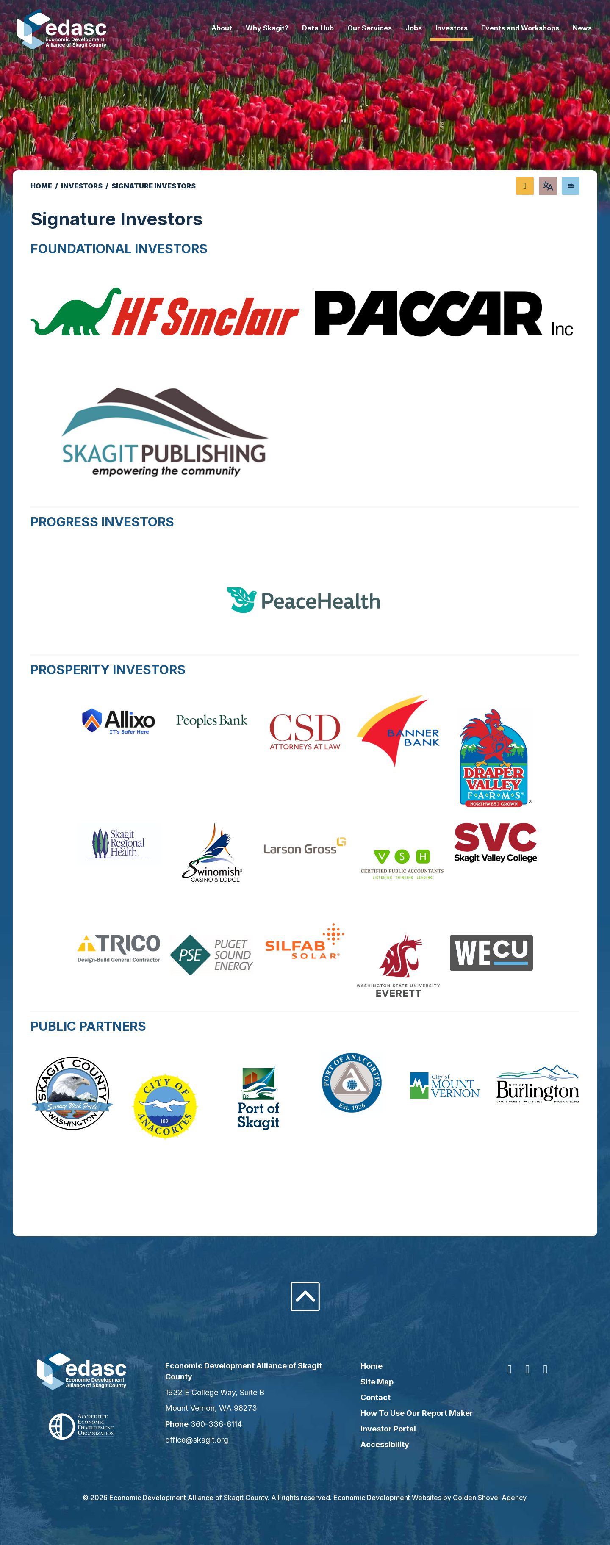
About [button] (207, 28)
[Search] (571, 186)
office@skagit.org (203, 1439)
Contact (373, 1397)
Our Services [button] (355, 28)
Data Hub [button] (304, 28)
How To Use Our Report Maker (414, 1413)
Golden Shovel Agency (489, 1497)
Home (369, 1366)
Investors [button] (437, 28)
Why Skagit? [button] (253, 28)
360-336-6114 (223, 1424)
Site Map (374, 1381)
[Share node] (525, 186)
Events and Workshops (506, 28)
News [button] (568, 28)
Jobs (399, 28)
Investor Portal (386, 1428)
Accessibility (382, 1444)
